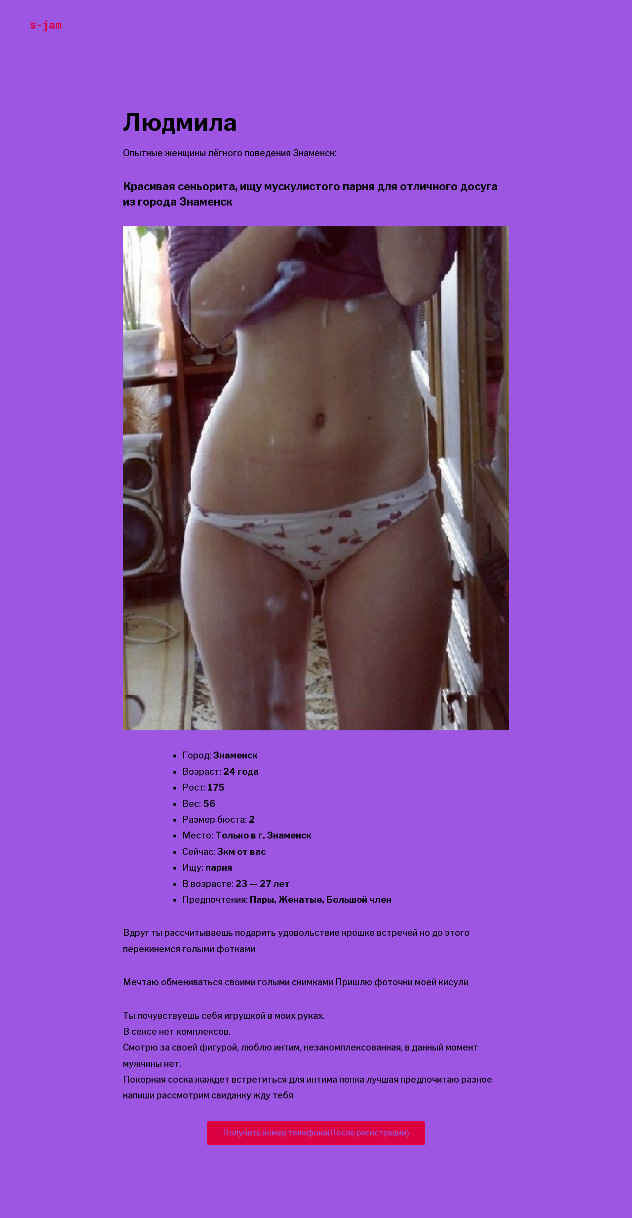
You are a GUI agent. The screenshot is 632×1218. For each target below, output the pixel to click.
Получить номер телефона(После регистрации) (316, 1132)
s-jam (46, 24)
